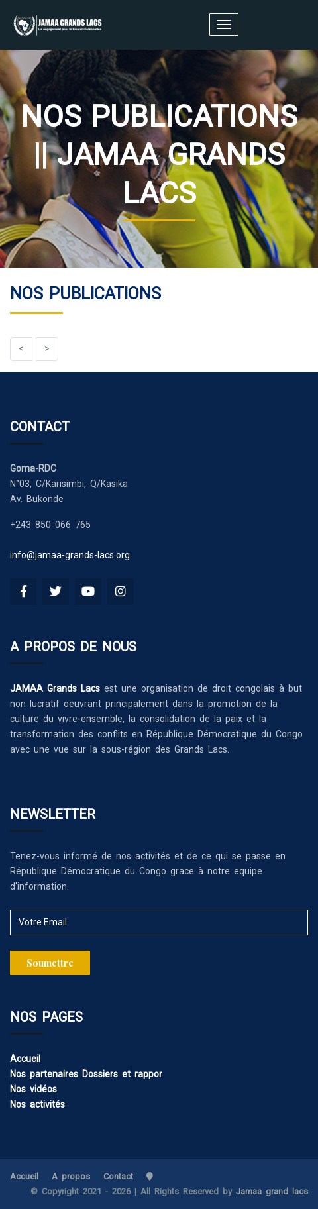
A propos (71, 1176)
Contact (118, 1176)
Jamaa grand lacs (272, 1191)
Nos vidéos (33, 1089)
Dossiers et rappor (122, 1074)
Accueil (25, 1058)
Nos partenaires (44, 1074)
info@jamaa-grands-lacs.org (70, 555)
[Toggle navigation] (223, 24)
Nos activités (37, 1104)
